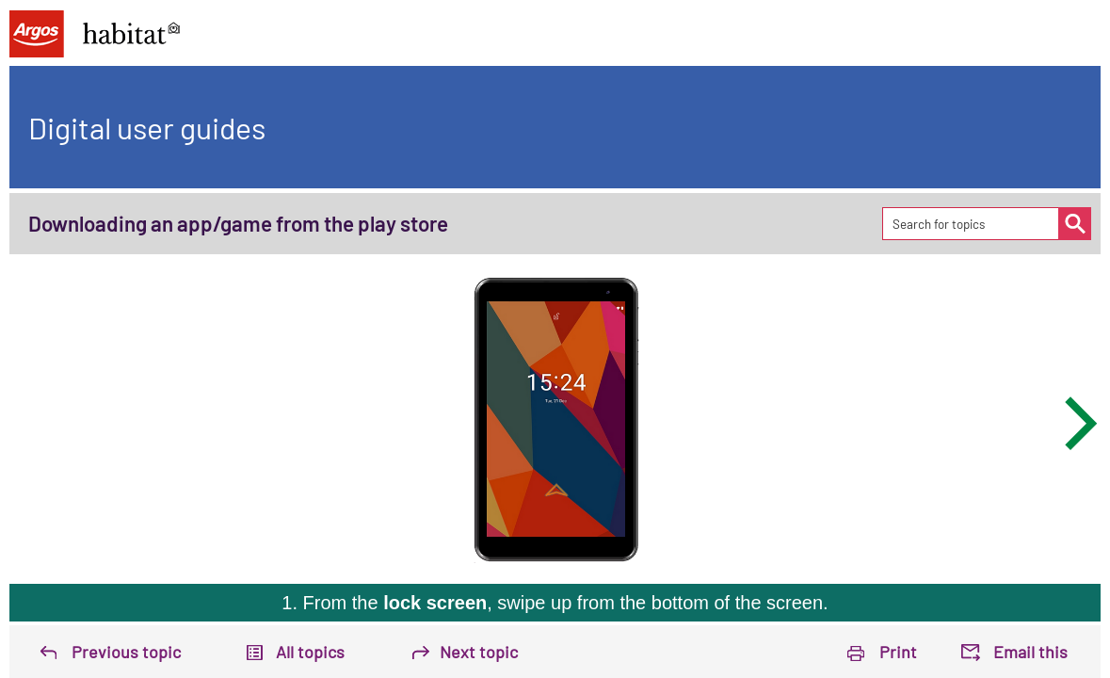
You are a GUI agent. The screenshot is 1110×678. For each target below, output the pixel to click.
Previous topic (126, 651)
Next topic (479, 651)
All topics (310, 651)
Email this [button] (1030, 651)
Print (898, 651)
